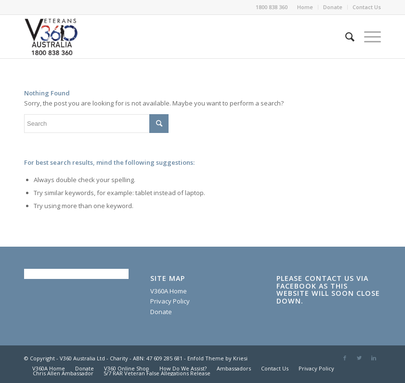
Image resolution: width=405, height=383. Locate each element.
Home (305, 7)
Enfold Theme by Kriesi (217, 358)
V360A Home (168, 291)
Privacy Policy (170, 301)
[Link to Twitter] (359, 358)
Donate (332, 7)
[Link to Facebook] (345, 358)
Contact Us (367, 7)
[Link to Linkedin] (373, 358)
